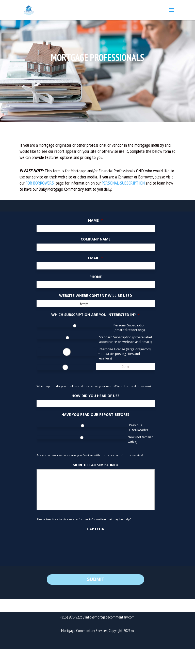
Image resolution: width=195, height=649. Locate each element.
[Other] (125, 366)
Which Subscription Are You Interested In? (95, 314)
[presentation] (75, 543)
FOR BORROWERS (40, 183)
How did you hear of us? (95, 396)
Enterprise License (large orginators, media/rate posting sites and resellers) (124, 354)
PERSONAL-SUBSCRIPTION (123, 183)
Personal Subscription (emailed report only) (129, 327)
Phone (95, 277)
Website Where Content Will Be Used (95, 295)
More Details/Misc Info (95, 465)
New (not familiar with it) (140, 439)
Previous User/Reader (138, 427)
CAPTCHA (95, 529)
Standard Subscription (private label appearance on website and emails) (125, 339)
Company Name (95, 239)
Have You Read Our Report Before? (95, 414)
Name (95, 220)
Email (95, 258)
